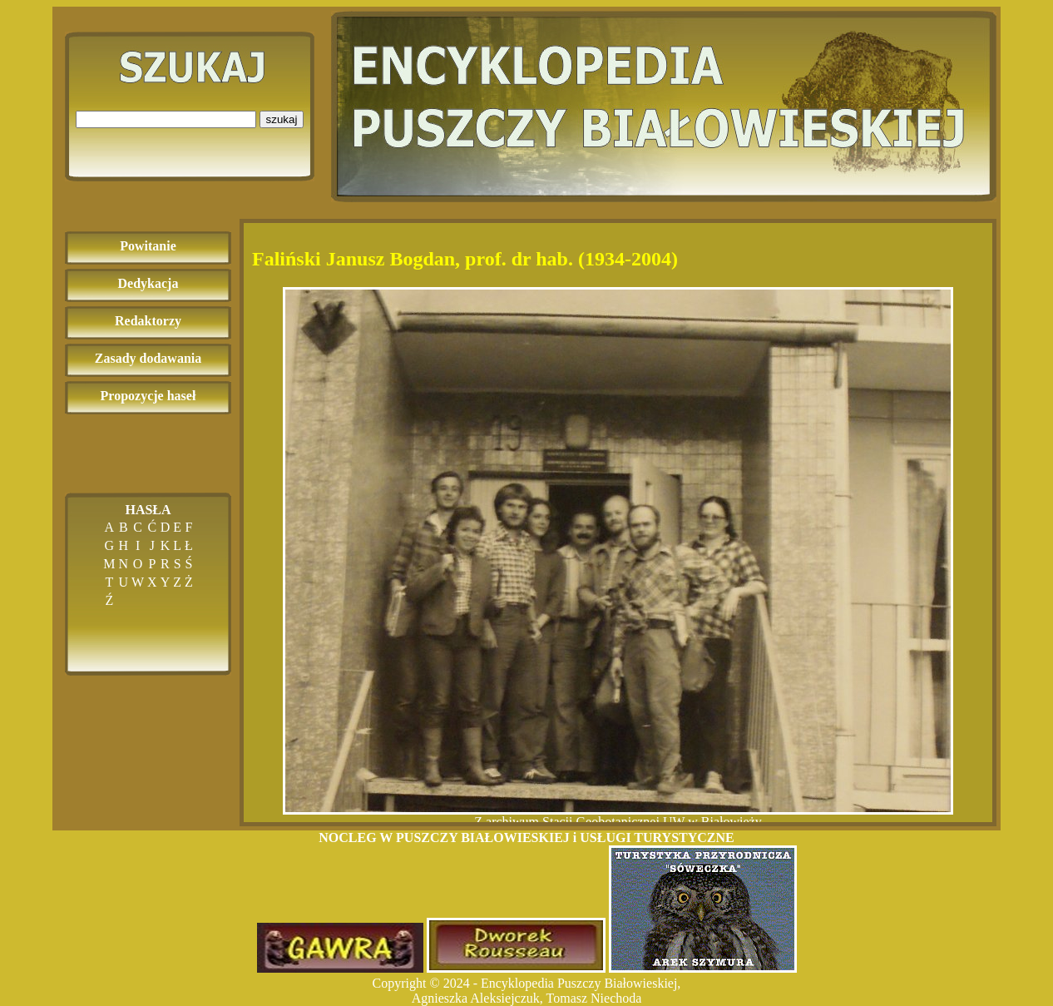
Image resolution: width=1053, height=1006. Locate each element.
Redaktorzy (148, 321)
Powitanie (148, 246)
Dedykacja (148, 283)
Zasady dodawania (148, 358)
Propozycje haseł (148, 396)
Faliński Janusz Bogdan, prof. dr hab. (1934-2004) (465, 259)
